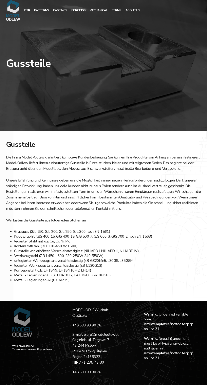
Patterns (41, 10)
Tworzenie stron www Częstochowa (32, 349)
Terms (116, 10)
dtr (27, 10)
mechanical (99, 10)
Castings (60, 10)
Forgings (78, 10)
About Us (133, 10)
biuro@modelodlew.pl (101, 334)
